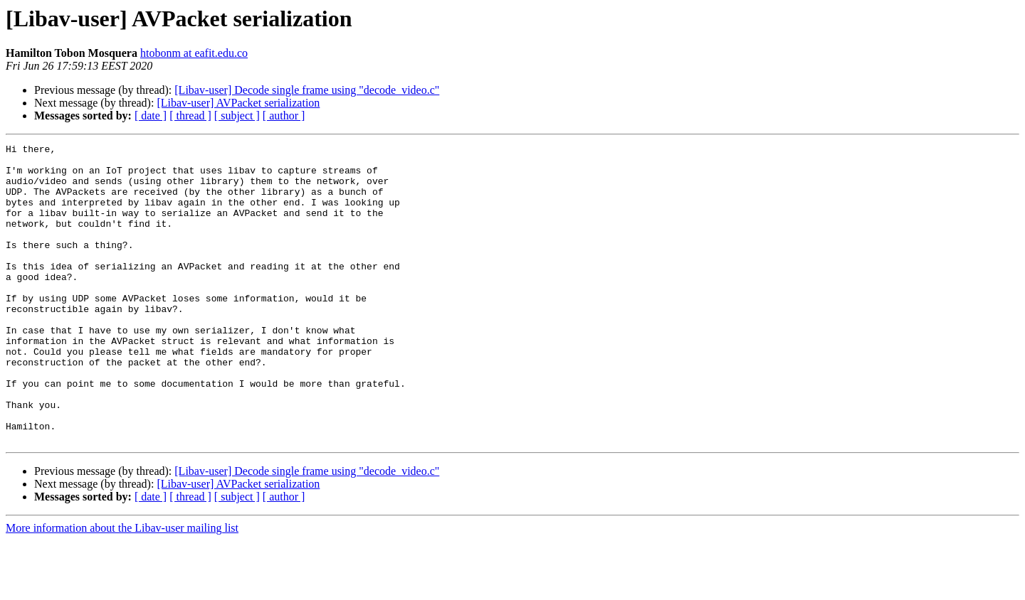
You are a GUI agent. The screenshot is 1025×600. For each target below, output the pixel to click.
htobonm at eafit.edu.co (194, 53)
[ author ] (284, 115)
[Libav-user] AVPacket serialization (238, 103)
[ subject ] (237, 115)
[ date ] (151, 115)
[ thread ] (190, 115)
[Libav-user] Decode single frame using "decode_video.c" (306, 90)
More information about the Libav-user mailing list (122, 588)
